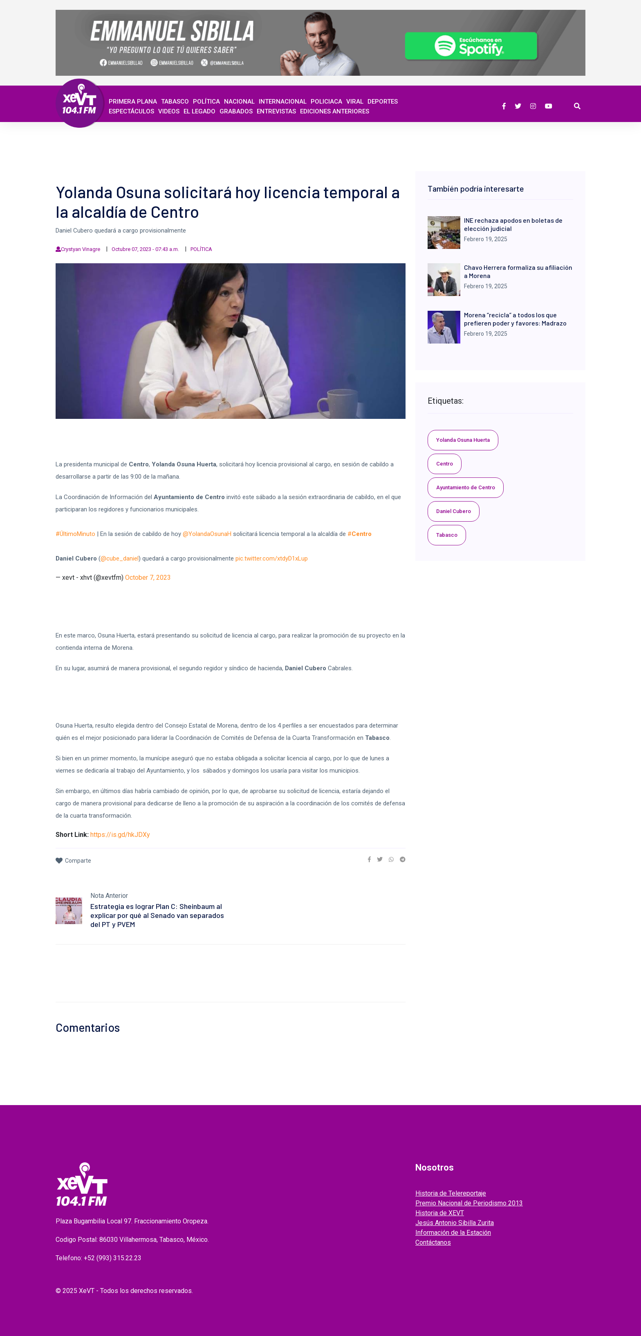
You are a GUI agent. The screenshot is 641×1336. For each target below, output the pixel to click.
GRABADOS (236, 111)
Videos (168, 111)
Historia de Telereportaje (450, 1193)
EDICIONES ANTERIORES (334, 111)
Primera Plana (133, 101)
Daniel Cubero (453, 511)
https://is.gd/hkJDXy (120, 835)
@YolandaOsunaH (207, 534)
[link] (369, 859)
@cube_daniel (120, 558)
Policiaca (326, 101)
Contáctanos (433, 1242)
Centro (444, 464)
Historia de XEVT (439, 1213)
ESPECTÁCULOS (131, 111)
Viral (354, 101)
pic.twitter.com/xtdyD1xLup (271, 558)
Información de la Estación (453, 1233)
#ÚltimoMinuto (75, 534)
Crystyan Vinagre (80, 249)
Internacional (283, 101)
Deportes (383, 101)
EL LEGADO (199, 111)
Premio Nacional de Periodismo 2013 (469, 1203)
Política (206, 101)
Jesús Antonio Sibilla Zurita (454, 1223)
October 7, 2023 (148, 577)
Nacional (239, 101)
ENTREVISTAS (276, 111)
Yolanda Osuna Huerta (463, 440)
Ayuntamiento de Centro (465, 487)
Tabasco (175, 101)
